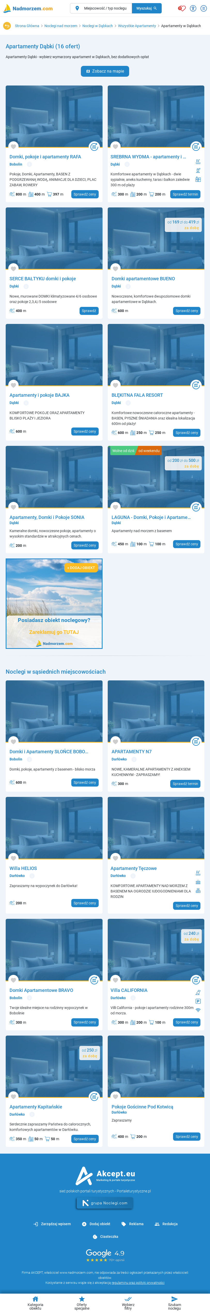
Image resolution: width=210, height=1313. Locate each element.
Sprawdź (89, 311)
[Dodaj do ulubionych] (13, 146)
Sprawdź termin (185, 194)
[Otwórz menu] (203, 8)
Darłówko (119, 759)
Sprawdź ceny (85, 194)
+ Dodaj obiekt (81, 568)
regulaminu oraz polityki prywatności (138, 1283)
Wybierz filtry (128, 1302)
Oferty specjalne (81, 1302)
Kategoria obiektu (35, 1302)
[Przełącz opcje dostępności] (193, 8)
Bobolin (16, 164)
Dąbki (115, 164)
